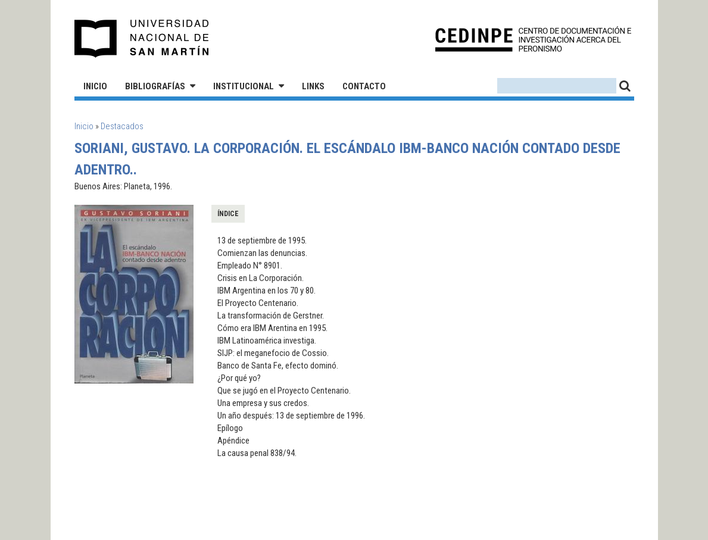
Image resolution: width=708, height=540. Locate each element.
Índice (228, 214)
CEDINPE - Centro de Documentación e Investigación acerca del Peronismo (533, 39)
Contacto (364, 86)
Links (313, 86)
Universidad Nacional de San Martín (142, 39)
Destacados (122, 126)
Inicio (95, 86)
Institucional (243, 86)
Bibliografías (155, 86)
